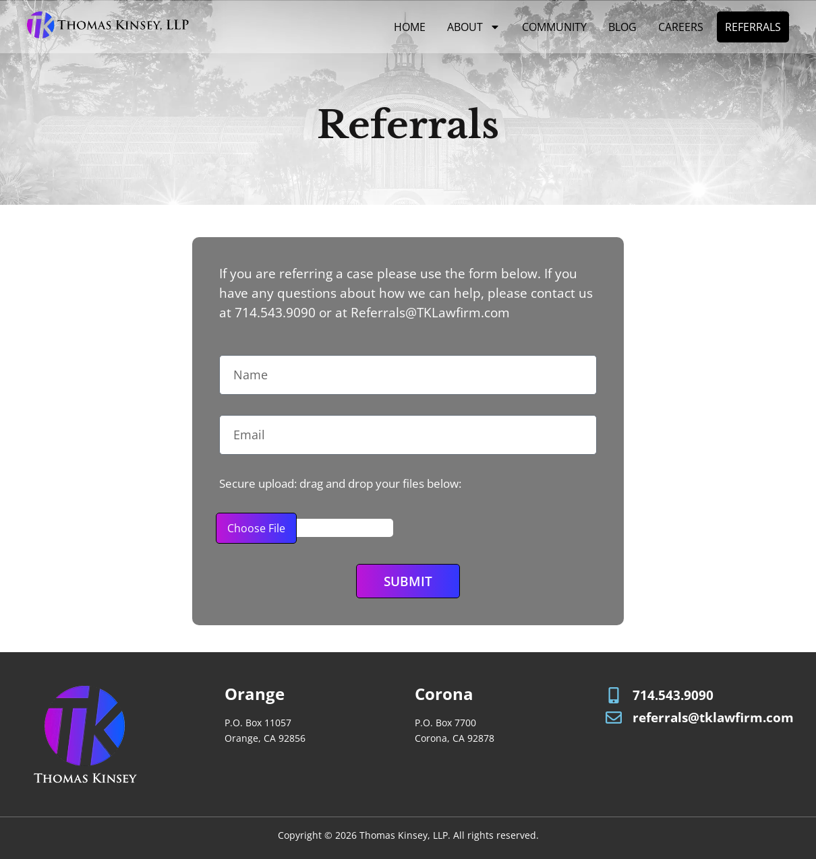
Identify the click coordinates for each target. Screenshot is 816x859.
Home (410, 27)
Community (554, 27)
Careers (680, 27)
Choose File (256, 528)
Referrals (753, 27)
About (473, 27)
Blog (622, 27)
